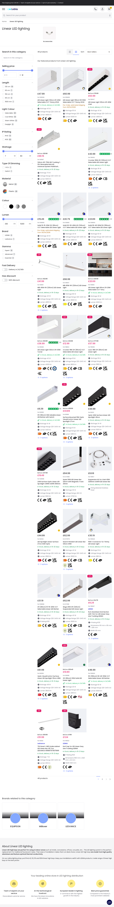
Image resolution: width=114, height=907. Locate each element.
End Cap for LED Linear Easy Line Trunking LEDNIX (73, 747)
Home (4, 21)
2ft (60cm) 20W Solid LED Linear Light (72, 679)
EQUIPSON (15, 826)
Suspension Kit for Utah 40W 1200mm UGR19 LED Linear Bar (99, 481)
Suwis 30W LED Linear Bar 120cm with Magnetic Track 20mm (73, 482)
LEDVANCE (71, 826)
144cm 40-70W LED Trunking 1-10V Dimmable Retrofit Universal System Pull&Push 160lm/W (49, 165)
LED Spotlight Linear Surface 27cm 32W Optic (47, 543)
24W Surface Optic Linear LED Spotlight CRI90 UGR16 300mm (48, 483)
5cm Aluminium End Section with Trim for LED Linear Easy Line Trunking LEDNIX (98, 614)
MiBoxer (43, 826)
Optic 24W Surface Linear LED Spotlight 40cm (99, 416)
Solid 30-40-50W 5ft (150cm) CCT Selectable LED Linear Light (100, 226)
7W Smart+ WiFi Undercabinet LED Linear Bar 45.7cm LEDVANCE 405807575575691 (48, 748)
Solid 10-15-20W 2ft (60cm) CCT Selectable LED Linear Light (49, 226)
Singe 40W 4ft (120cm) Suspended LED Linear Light (73, 608)
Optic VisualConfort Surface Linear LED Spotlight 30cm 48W (49, 677)
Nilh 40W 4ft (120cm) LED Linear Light (49, 289)
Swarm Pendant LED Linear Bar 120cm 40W (74, 543)
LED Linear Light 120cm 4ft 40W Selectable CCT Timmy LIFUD (48, 101)
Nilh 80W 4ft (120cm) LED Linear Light (74, 287)
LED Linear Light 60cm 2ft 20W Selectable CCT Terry (99, 289)
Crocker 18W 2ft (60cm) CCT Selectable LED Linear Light (74, 351)
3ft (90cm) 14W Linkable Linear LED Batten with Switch (49, 416)
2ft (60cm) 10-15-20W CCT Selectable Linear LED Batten (48, 608)
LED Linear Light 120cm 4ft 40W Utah (99, 103)
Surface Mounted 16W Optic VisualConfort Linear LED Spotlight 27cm (73, 419)
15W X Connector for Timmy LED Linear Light (98, 543)
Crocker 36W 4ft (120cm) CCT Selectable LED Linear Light (99, 161)
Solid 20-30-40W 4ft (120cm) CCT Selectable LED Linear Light (74, 226)
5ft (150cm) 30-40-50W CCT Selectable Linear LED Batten (99, 677)
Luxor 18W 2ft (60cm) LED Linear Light (97, 351)
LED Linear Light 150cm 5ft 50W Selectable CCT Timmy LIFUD (74, 101)
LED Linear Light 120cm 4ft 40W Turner (48, 351)
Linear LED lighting (16, 21)
